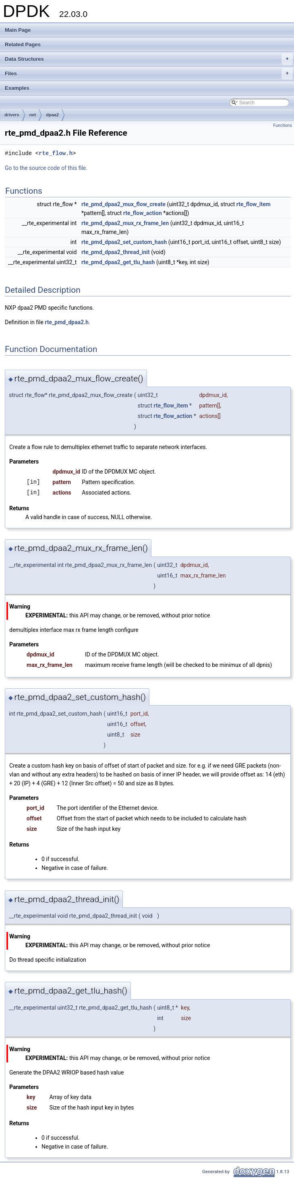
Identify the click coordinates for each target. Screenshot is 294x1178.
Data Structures (149, 59)
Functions (282, 125)
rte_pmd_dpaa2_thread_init (115, 252)
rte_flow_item (253, 204)
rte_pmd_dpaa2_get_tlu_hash (118, 262)
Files (149, 73)
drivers (11, 114)
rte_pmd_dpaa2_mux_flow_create (123, 204)
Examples (17, 88)
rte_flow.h (55, 153)
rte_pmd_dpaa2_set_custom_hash (124, 242)
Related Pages (23, 44)
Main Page (18, 30)
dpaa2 (52, 114)
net (32, 114)
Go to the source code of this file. (46, 168)
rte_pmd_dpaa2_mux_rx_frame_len (125, 223)
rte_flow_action (142, 213)
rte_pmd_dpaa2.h (67, 322)
